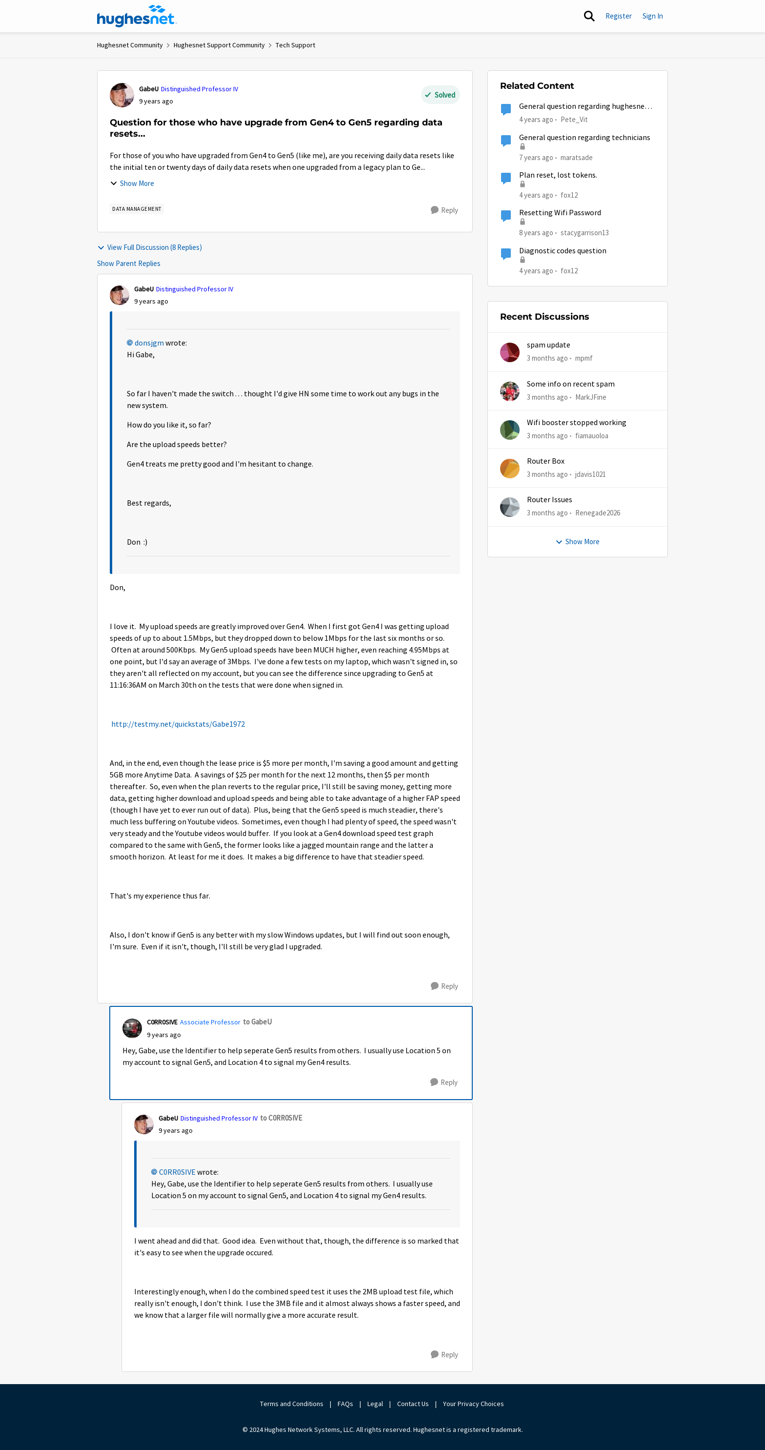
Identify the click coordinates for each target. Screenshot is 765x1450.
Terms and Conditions (291, 1403)
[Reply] (444, 210)
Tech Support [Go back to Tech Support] (295, 45)
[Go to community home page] (137, 16)
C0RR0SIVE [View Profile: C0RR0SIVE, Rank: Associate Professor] (162, 1022)
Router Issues (549, 500)
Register (618, 15)
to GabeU (257, 1021)
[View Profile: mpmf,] (510, 352)
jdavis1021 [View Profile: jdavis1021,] (590, 474)
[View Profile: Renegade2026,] (510, 507)
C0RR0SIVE (177, 1172)
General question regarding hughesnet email (583, 107)
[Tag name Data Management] (137, 209)
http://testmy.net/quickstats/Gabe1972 (178, 724)
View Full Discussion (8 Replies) (149, 247)
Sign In (653, 15)
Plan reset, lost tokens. (558, 175)
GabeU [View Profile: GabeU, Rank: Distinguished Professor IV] (149, 88)
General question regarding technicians (584, 138)
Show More (132, 183)
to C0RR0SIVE (281, 1118)
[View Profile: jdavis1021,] (510, 468)
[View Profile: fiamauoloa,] (510, 430)
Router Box (545, 461)
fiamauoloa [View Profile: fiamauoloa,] (591, 435)
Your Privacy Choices (474, 1403)
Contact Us (413, 1403)
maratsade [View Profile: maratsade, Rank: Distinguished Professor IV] (577, 157)
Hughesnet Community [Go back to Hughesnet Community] (130, 45)
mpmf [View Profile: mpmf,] (584, 358)
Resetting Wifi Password (560, 213)
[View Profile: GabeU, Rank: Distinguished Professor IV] (122, 95)
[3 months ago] (547, 358)
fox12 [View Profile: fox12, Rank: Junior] (569, 195)
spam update (548, 345)
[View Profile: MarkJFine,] (510, 391)
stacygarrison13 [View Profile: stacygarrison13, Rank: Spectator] (585, 232)
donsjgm (149, 343)
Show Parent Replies (129, 263)
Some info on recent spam (571, 384)
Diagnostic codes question (562, 251)
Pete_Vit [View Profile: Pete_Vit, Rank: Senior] (574, 119)
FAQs (345, 1403)
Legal (375, 1403)
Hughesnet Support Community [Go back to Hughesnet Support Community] (219, 45)
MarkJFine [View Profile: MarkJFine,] (590, 396)
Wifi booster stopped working (576, 423)
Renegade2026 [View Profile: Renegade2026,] (597, 512)
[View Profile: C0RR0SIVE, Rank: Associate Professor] (132, 1028)
